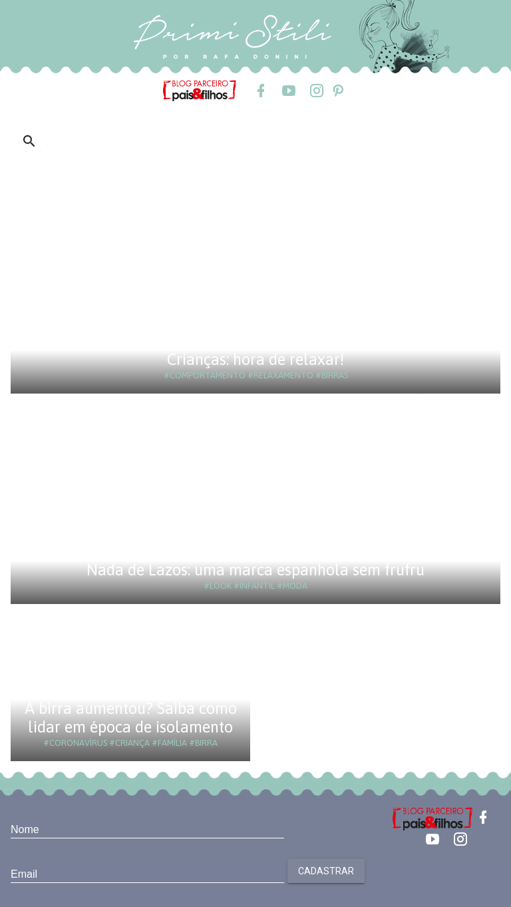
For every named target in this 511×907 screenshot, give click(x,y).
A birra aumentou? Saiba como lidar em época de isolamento (131, 717)
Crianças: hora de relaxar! (255, 359)
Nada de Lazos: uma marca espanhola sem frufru (255, 570)
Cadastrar (326, 871)
